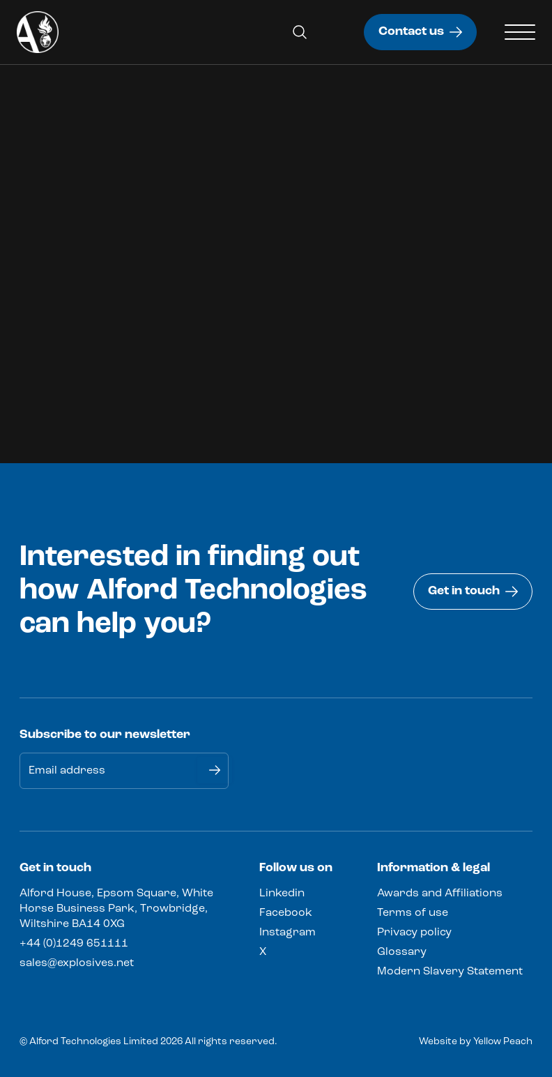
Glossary (402, 952)
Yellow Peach (502, 1042)
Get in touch (473, 591)
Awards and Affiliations (440, 893)
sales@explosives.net (77, 963)
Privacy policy (414, 932)
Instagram (287, 932)
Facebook (285, 913)
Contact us (420, 31)
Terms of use (412, 913)
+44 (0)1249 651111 (74, 943)
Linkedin (282, 893)
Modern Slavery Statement (450, 971)
